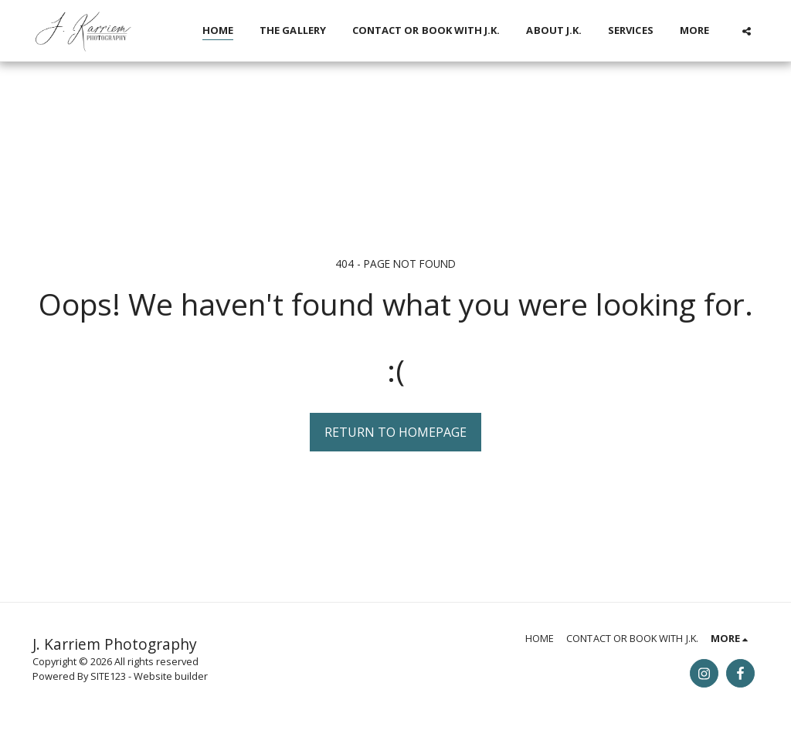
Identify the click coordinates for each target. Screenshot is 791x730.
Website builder (171, 676)
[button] (746, 30)
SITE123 (108, 676)
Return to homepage (395, 432)
